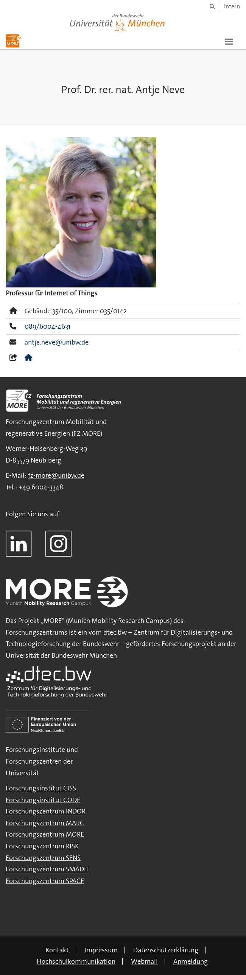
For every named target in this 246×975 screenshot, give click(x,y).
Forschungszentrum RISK (42, 846)
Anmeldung (190, 961)
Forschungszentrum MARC (45, 823)
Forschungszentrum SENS (43, 857)
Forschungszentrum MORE (45, 834)
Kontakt (57, 950)
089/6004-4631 (47, 326)
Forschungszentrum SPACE (45, 880)
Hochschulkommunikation (76, 961)
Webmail (144, 961)
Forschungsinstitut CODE (43, 799)
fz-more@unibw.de (56, 475)
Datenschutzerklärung (165, 950)
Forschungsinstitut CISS (41, 788)
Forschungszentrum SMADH (47, 869)
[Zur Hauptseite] (13, 41)
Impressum (101, 950)
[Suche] (212, 6)
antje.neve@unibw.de (57, 342)
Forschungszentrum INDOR (46, 811)
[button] (229, 41)
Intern (232, 6)
